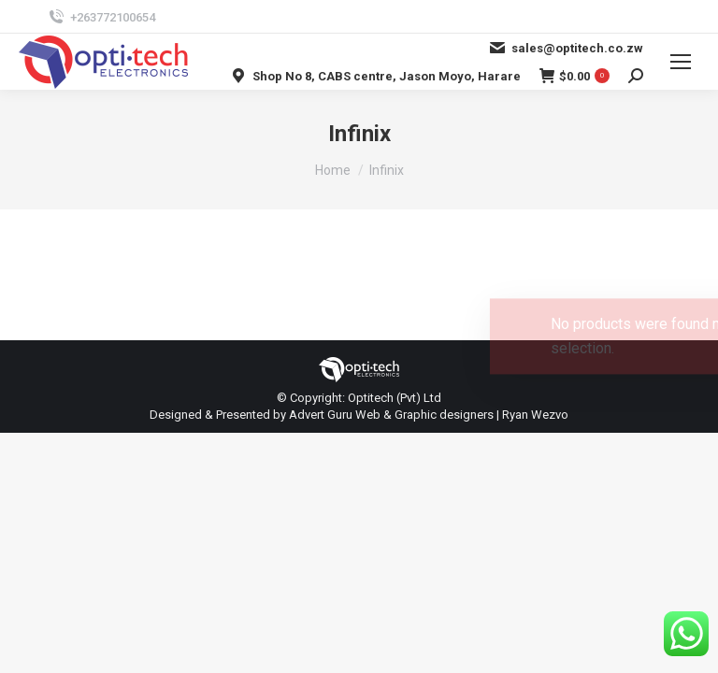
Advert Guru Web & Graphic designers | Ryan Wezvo (428, 415)
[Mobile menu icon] (680, 61)
